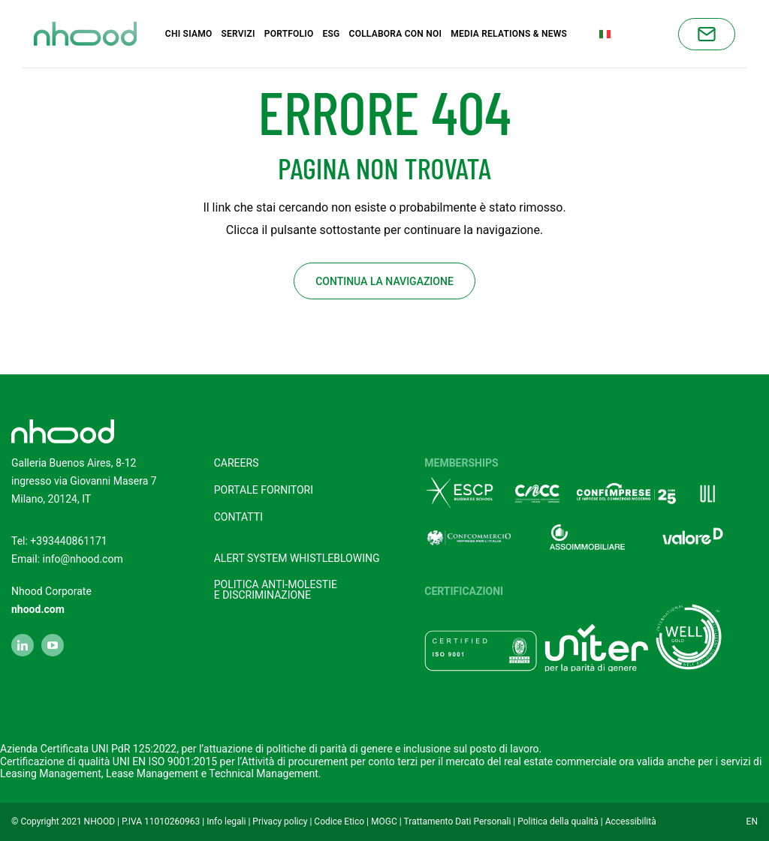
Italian (624, 33)
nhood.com (38, 608)
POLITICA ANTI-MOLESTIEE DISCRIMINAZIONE (275, 589)
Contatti (238, 516)
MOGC (384, 820)
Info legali (226, 820)
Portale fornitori (263, 489)
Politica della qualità (558, 820)
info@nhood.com (83, 558)
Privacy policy (279, 820)
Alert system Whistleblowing (297, 557)
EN (752, 820)
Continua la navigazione (384, 281)
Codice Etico (339, 820)
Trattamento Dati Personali (457, 820)
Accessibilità (630, 820)
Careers (236, 462)
